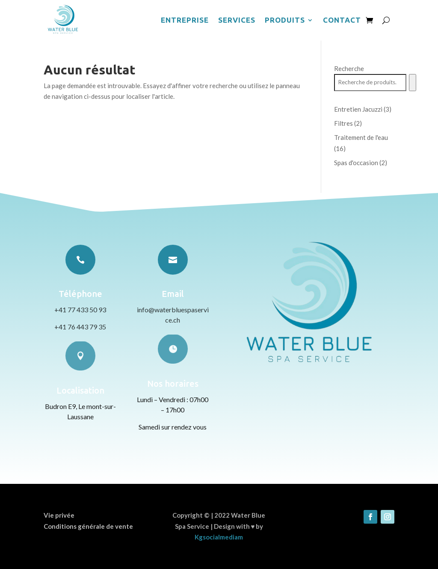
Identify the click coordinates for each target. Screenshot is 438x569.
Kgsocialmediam (219, 537)
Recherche (349, 68)
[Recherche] (412, 82)
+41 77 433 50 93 (80, 309)
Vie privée (59, 515)
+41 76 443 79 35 (80, 327)
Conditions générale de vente (88, 526)
